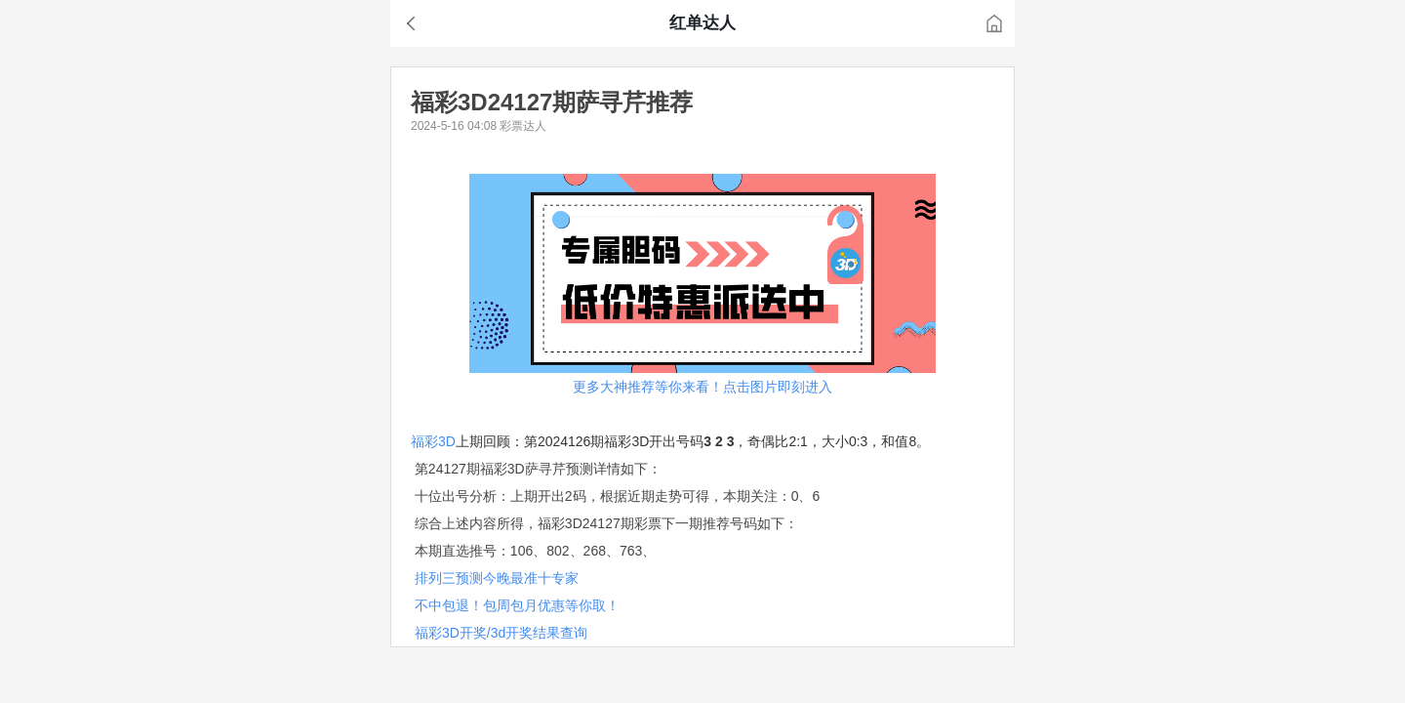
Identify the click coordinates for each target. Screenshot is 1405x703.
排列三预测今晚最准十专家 (497, 578)
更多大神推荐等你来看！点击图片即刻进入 (702, 386)
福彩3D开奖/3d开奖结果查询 (501, 633)
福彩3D (433, 441)
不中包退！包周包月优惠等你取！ (517, 605)
